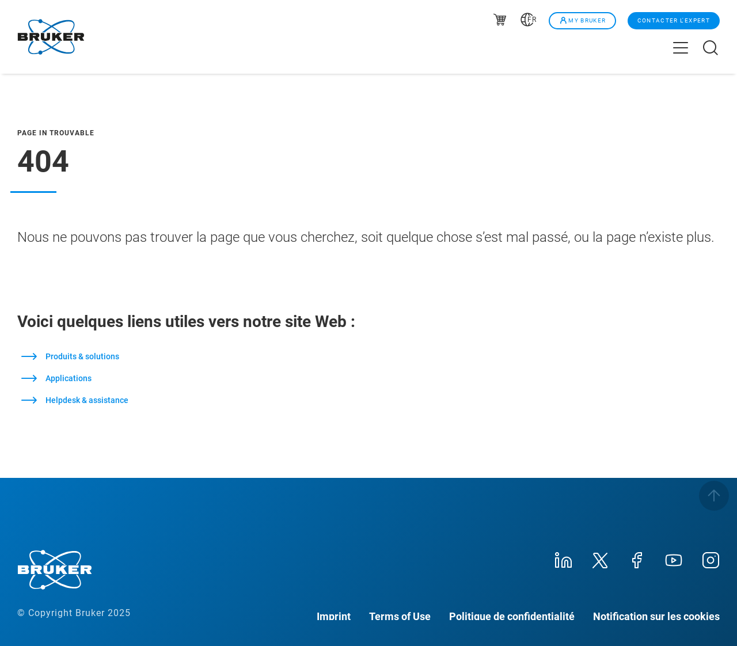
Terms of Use (400, 615)
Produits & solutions (82, 356)
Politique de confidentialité (512, 615)
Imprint (334, 615)
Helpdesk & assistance (86, 400)
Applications (68, 378)
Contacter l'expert (673, 20)
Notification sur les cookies (656, 615)
